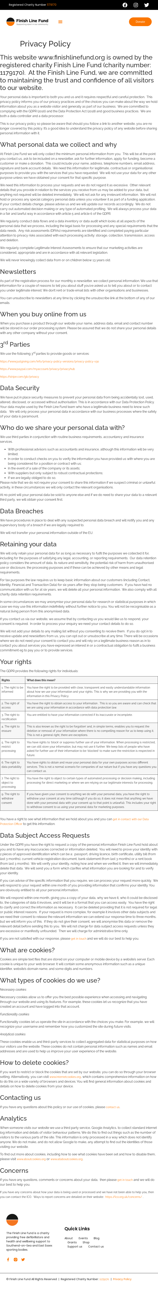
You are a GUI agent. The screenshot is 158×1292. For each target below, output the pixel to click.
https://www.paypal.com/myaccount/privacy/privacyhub (37, 369)
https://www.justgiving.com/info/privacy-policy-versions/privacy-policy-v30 (49, 361)
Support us (74, 1246)
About (69, 1238)
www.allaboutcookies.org (66, 1159)
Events (83, 1238)
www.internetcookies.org (65, 1076)
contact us (113, 1107)
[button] (60, 22)
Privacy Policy (122, 1279)
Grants (72, 1242)
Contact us (96, 1246)
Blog (96, 1238)
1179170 (51, 5)
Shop (86, 1242)
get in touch (78, 938)
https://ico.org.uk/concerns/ (123, 1196)
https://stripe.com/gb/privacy (19, 376)
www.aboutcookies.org (31, 1159)
